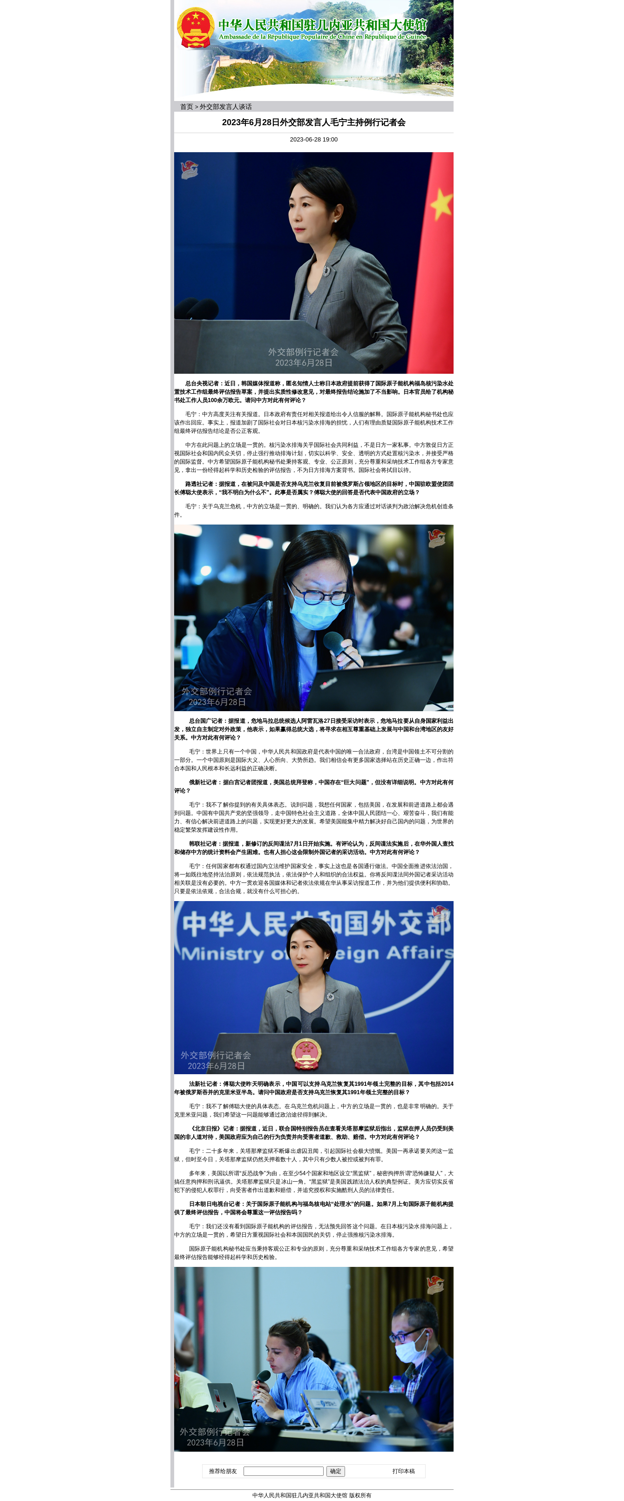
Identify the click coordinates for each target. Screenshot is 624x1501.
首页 (186, 106)
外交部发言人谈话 (226, 106)
